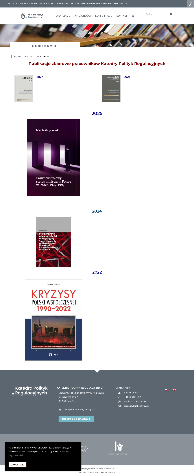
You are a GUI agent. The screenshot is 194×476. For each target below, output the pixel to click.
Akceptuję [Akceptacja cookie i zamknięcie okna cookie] (17, 466)
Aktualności (82, 15)
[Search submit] (171, 14)
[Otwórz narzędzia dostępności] (190, 3)
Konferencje (103, 15)
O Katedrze (63, 15)
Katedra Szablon (22, 56)
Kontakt (121, 15)
